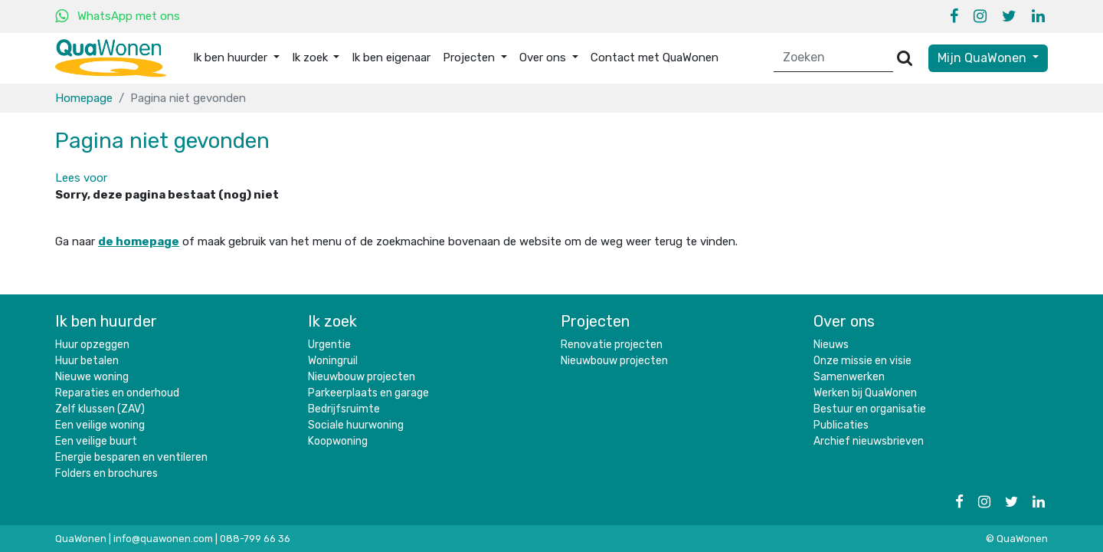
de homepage (138, 241)
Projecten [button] (470, 57)
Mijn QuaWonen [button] (983, 58)
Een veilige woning (100, 425)
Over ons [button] (544, 57)
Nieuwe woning (92, 376)
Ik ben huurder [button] (231, 57)
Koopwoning (338, 441)
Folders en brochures (106, 473)
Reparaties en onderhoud (117, 392)
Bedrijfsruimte (344, 409)
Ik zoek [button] (311, 57)
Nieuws (831, 344)
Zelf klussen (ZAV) (100, 409)
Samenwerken (849, 376)
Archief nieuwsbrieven (868, 441)
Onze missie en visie (862, 360)
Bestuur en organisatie (869, 409)
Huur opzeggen (92, 344)
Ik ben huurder (106, 321)
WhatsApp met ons (128, 16)
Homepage (84, 98)
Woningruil (333, 360)
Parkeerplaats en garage (368, 392)
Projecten (595, 321)
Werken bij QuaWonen (865, 392)
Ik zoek (332, 321)
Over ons (844, 321)
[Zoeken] (833, 58)
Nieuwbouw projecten (361, 376)
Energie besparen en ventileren (131, 457)
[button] (81, 178)
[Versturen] (904, 58)
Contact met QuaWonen (654, 57)
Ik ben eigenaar (391, 57)
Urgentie (329, 344)
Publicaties (841, 425)
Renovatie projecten (612, 344)
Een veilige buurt (96, 441)
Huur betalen (87, 360)
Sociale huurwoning (356, 425)
